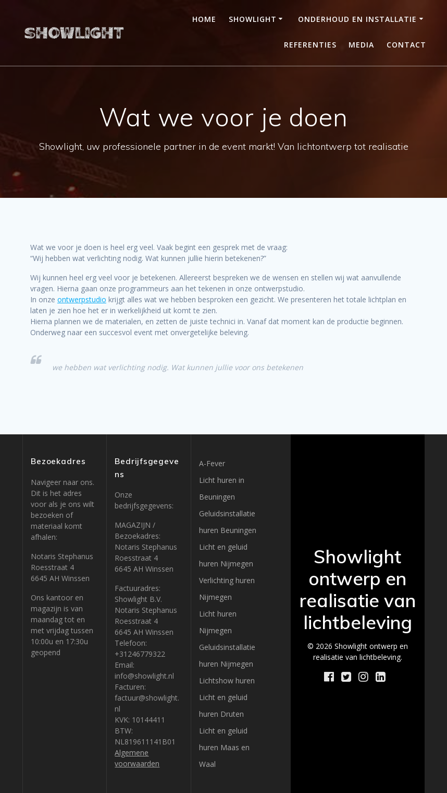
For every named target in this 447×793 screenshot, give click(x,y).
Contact (406, 45)
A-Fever (212, 463)
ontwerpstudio (81, 299)
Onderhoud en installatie (357, 19)
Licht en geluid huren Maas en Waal (224, 747)
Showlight (253, 19)
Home (204, 19)
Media (361, 45)
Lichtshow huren (227, 680)
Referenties (310, 45)
